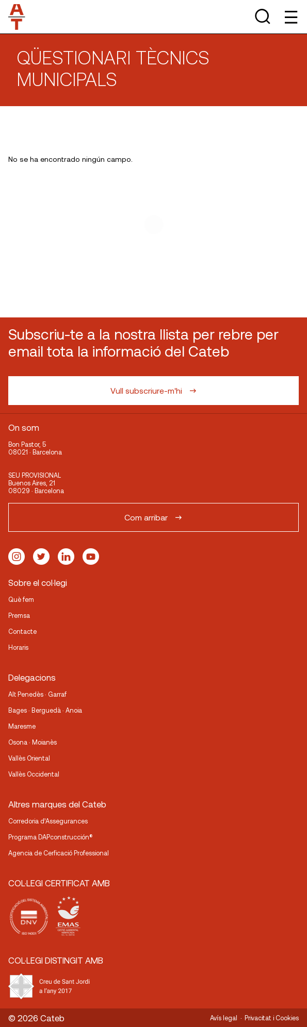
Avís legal (223, 1017)
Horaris (18, 647)
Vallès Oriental (29, 758)
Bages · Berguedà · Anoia (45, 710)
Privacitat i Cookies (272, 1017)
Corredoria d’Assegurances (48, 820)
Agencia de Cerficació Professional (58, 852)
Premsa (19, 615)
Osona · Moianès (32, 742)
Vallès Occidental (33, 774)
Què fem (21, 599)
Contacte (22, 631)
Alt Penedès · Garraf (37, 694)
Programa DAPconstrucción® (50, 836)
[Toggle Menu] (290, 17)
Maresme (22, 726)
